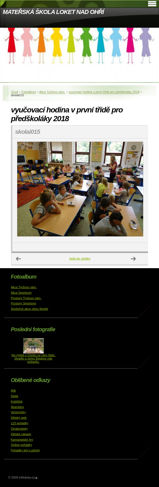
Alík (13, 390)
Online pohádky (21, 444)
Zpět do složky (80, 258)
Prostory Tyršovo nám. (26, 298)
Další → (133, 259)
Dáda (14, 396)
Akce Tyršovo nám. (52, 92)
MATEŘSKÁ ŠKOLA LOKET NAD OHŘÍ (53, 12)
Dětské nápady (21, 434)
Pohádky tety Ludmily (25, 450)
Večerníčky (18, 412)
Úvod (14, 92)
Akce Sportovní (21, 292)
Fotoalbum (29, 92)
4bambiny (17, 407)
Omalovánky (19, 428)
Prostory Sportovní (23, 303)
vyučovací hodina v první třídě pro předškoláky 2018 (104, 92)
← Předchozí (19, 259)
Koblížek (17, 401)
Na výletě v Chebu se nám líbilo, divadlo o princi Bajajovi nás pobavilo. (33, 358)
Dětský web (19, 417)
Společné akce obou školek (29, 308)
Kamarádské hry (22, 439)
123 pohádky (19, 423)
